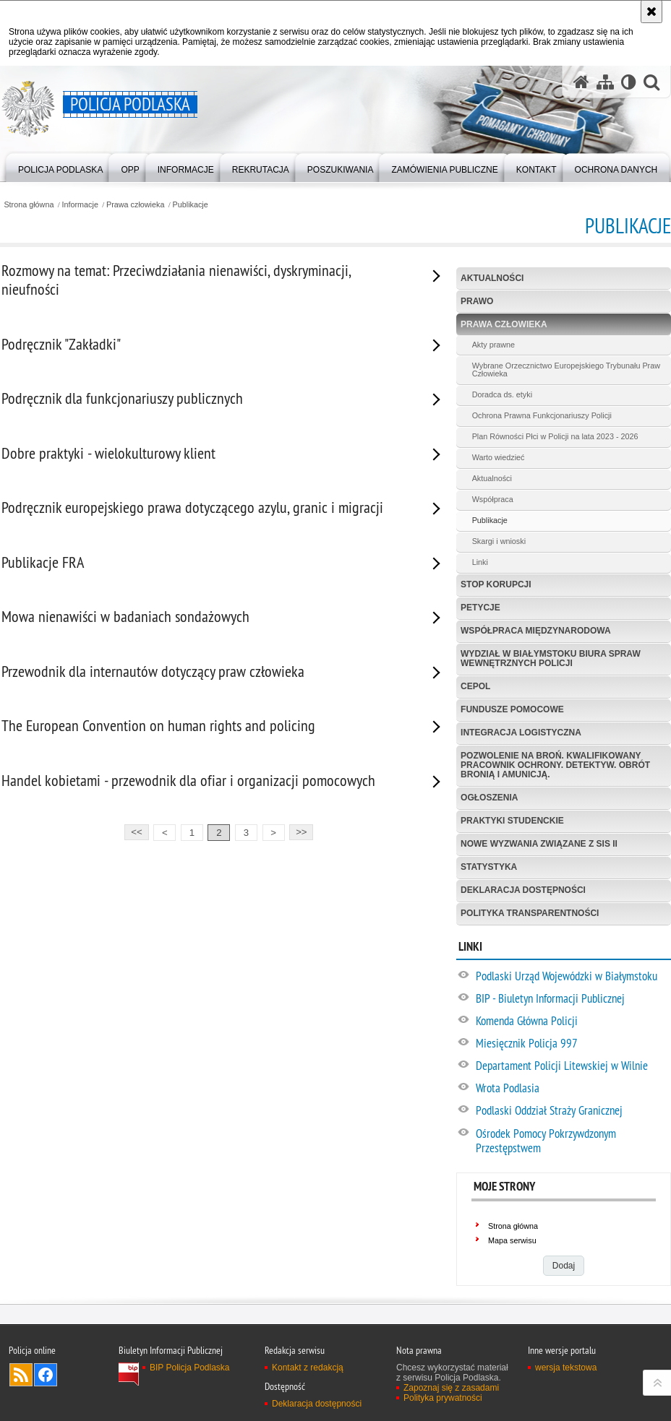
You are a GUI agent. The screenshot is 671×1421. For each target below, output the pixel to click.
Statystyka (489, 867)
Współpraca (492, 499)
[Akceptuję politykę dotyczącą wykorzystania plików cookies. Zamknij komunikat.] (651, 11)
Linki (480, 562)
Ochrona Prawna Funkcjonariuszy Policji (542, 415)
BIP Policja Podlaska (190, 1367)
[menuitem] (60, 166)
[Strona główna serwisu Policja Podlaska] (581, 82)
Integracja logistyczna (521, 732)
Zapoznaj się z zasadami (451, 1388)
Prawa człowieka (135, 205)
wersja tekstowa (566, 1367)
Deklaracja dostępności (523, 890)
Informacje (80, 205)
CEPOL (475, 686)
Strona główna (29, 205)
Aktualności (492, 278)
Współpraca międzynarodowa (536, 631)
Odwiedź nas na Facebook (45, 1374)
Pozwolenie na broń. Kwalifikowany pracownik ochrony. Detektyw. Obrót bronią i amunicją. (555, 765)
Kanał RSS (21, 1374)
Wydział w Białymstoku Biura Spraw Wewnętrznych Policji (551, 658)
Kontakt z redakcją (307, 1367)
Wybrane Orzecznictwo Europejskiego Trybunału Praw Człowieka (566, 370)
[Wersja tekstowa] (628, 82)
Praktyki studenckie (512, 821)
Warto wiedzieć (498, 457)
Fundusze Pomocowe (512, 709)
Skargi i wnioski (499, 541)
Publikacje (190, 205)
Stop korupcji (496, 584)
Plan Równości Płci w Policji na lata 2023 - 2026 (555, 436)
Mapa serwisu (512, 1240)
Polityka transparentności (530, 913)
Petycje (480, 607)
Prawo (477, 301)
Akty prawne (493, 344)
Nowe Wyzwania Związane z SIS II (539, 844)
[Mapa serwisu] (605, 82)
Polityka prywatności (442, 1398)
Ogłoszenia (489, 797)
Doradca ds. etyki (502, 394)
